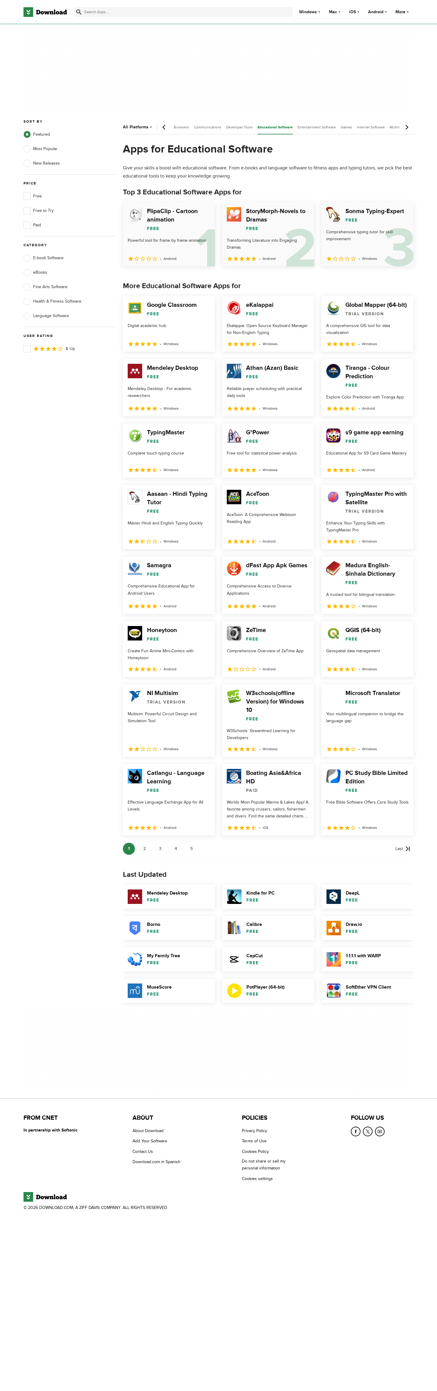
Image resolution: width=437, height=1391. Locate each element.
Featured (36, 134)
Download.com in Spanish (156, 1161)
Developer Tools (239, 127)
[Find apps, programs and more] (183, 12)
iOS (352, 12)
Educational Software (275, 127)
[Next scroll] (406, 127)
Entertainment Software (317, 127)
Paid (32, 225)
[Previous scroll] (164, 127)
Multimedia (399, 127)
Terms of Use (254, 1141)
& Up (49, 348)
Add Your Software (150, 1141)
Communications (207, 127)
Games (346, 127)
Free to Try (38, 210)
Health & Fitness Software (52, 301)
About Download (148, 1130)
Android (375, 12)
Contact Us (143, 1151)
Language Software (46, 315)
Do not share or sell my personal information (264, 1165)
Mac (333, 12)
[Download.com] (45, 12)
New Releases (41, 163)
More (402, 11)
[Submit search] (79, 12)
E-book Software (43, 258)
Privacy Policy (254, 1130)
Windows (308, 12)
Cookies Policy (255, 1151)
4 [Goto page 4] (176, 848)
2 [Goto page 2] (144, 848)
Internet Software (371, 127)
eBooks (35, 272)
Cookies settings (257, 1178)
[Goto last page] (403, 849)
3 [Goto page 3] (160, 848)
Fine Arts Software (45, 287)
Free (32, 196)
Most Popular (40, 149)
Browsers (181, 127)
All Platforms (138, 127)
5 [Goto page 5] (191, 848)
